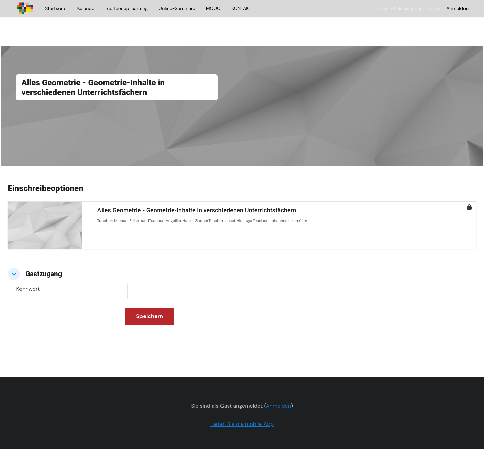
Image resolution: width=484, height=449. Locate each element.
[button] (29, 255)
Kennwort (43, 269)
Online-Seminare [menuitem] (176, 8)
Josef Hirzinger (254, 202)
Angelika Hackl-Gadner (201, 202)
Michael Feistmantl (146, 202)
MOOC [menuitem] (213, 8)
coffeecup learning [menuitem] (127, 8)
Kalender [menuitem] (86, 8)
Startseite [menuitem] (55, 8)
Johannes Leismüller (303, 202)
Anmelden (457, 8)
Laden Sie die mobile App (242, 405)
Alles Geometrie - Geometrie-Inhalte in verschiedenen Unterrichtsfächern (211, 191)
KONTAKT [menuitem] (241, 8)
